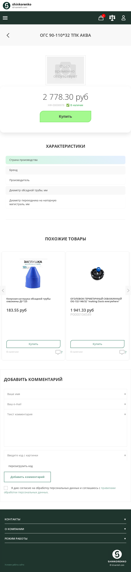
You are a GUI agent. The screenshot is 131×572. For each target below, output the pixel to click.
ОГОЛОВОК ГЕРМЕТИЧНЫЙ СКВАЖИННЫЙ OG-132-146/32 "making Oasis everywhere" (96, 300)
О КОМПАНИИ (65, 529)
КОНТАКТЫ (65, 519)
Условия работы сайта (14, 564)
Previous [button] (3, 290)
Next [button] (128, 290)
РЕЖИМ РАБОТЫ (65, 539)
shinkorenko (21, 4)
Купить (65, 116)
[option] (65, 70)
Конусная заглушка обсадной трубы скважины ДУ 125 (28, 300)
